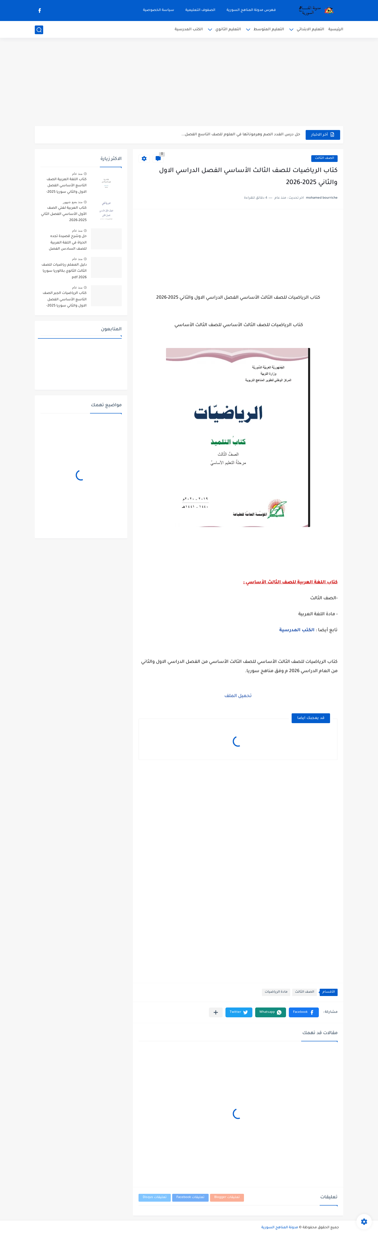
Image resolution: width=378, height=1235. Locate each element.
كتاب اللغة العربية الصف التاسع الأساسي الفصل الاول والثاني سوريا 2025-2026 (66, 187)
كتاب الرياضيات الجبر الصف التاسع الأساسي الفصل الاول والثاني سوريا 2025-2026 (65, 300)
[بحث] (39, 29)
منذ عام (77, 174)
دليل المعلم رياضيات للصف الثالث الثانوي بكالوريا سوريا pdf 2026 (64, 271)
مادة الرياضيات (276, 992)
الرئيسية (335, 29)
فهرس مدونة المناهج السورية (251, 10)
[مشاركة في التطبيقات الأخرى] (216, 1012)
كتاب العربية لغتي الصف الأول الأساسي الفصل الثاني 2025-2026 (64, 214)
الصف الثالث (324, 158)
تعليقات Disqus (155, 1197)
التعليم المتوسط (268, 29)
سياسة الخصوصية (158, 10)
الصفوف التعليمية (200, 10)
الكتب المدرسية (189, 29)
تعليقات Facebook (190, 1197)
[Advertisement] (189, 82)
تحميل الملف (238, 696)
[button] (304, 1012)
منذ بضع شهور (72, 202)
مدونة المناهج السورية (279, 1228)
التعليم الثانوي (228, 29)
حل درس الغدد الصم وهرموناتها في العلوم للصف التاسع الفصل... (240, 135)
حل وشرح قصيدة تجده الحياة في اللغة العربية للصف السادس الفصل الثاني (68, 244)
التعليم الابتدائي (310, 29)
